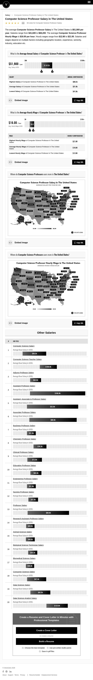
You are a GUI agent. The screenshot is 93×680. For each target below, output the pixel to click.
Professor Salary (20, 505)
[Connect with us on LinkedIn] (11, 671)
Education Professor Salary (24, 465)
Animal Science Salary (22, 532)
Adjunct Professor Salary (23, 373)
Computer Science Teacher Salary (27, 359)
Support (10, 675)
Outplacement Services (49, 675)
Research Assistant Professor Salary (28, 519)
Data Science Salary (21, 585)
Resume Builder (34, 675)
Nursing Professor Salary (23, 492)
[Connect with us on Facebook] (3, 671)
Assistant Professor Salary (24, 386)
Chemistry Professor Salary (24, 439)
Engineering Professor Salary (25, 479)
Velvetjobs (6, 4)
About (4, 675)
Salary (7, 15)
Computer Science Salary (23, 346)
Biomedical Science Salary (24, 558)
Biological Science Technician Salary (28, 545)
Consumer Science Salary (24, 572)
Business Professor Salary (24, 425)
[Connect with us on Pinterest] (7, 671)
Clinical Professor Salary (23, 452)
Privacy (22, 675)
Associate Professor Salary (24, 412)
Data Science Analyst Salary (25, 598)
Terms (17, 675)
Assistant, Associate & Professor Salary (29, 399)
